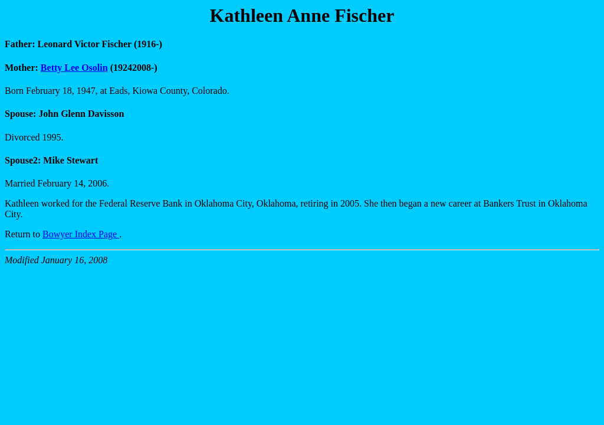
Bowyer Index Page (80, 234)
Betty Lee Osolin (74, 68)
